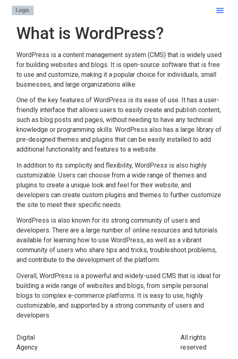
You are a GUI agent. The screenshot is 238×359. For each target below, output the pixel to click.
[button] (220, 10)
